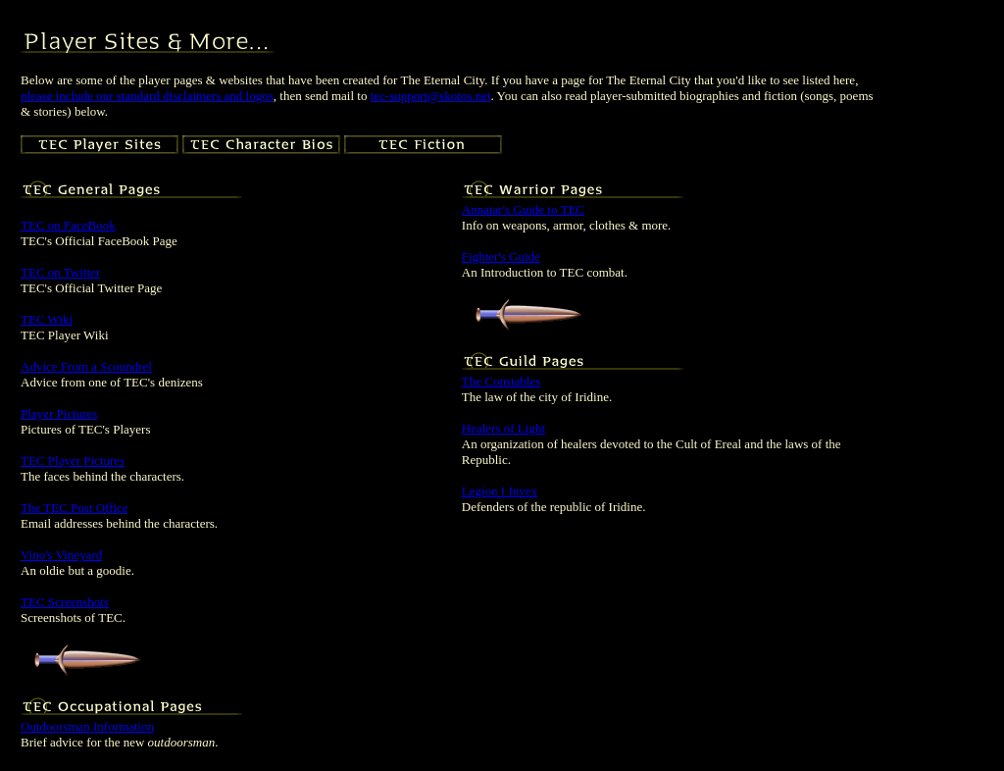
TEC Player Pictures (73, 460)
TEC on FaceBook (68, 225)
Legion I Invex (499, 491)
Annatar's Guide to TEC (523, 209)
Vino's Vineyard (61, 554)
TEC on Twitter (60, 272)
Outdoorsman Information (87, 726)
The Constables (501, 381)
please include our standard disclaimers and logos (147, 95)
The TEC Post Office (74, 507)
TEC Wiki (47, 319)
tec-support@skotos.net (431, 95)
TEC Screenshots (65, 601)
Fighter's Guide (501, 256)
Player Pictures (59, 413)
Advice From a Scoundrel (86, 366)
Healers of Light (503, 428)
